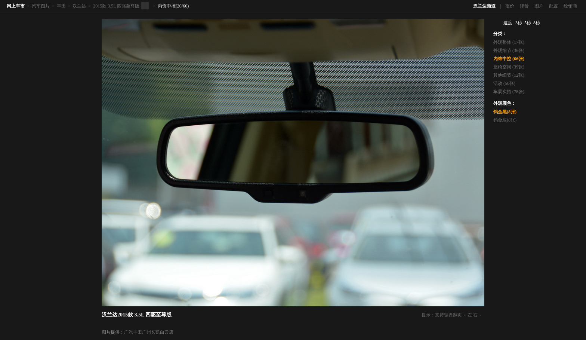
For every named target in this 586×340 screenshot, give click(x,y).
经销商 (570, 6)
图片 (538, 6)
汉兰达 (79, 6)
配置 (553, 6)
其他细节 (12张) (508, 75)
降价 (524, 6)
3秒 (518, 22)
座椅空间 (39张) (508, 67)
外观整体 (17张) (508, 42)
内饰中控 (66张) (508, 58)
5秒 (527, 22)
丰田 (61, 6)
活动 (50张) (504, 83)
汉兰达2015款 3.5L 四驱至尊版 (137, 315)
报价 (509, 6)
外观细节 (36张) (508, 50)
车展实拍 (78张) (508, 91)
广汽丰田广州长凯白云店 (148, 332)
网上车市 (16, 6)
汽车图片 (41, 6)
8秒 (536, 22)
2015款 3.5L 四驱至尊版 (116, 6)
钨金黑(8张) (504, 111)
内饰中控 (167, 6)
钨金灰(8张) (504, 120)
